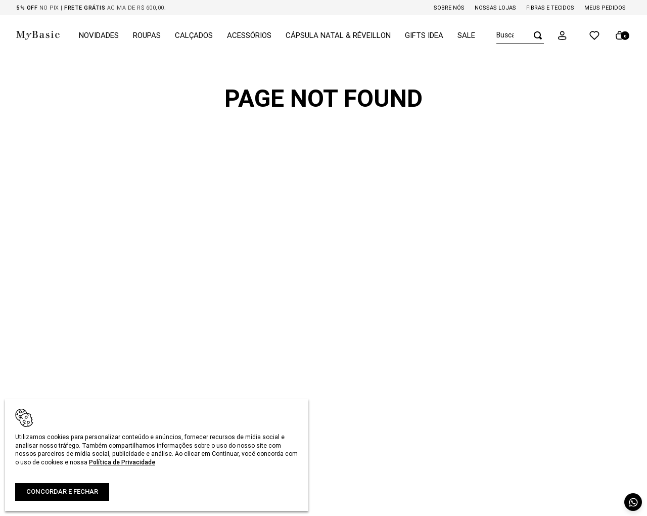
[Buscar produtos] (535, 35)
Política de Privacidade (122, 462)
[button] (569, 35)
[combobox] (520, 35)
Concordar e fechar (62, 491)
